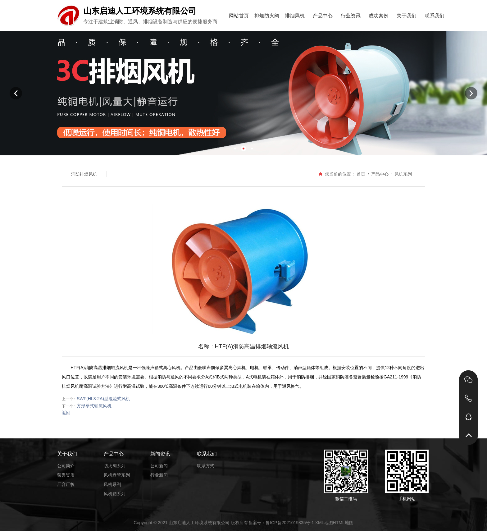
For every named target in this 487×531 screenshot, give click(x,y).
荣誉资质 (66, 475)
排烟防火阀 (266, 15)
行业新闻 (159, 475)
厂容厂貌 (66, 484)
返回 (66, 412)
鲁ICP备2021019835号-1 (290, 522)
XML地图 (324, 522)
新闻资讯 (160, 453)
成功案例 (379, 15)
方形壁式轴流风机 (94, 405)
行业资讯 (351, 15)
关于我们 (406, 15)
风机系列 (403, 174)
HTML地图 (343, 522)
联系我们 (434, 15)
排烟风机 (295, 15)
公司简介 (66, 465)
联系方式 (205, 465)
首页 (361, 174)
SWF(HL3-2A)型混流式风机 (103, 398)
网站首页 (239, 15)
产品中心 (323, 15)
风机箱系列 (114, 493)
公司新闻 (159, 465)
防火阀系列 (114, 465)
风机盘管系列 (117, 475)
